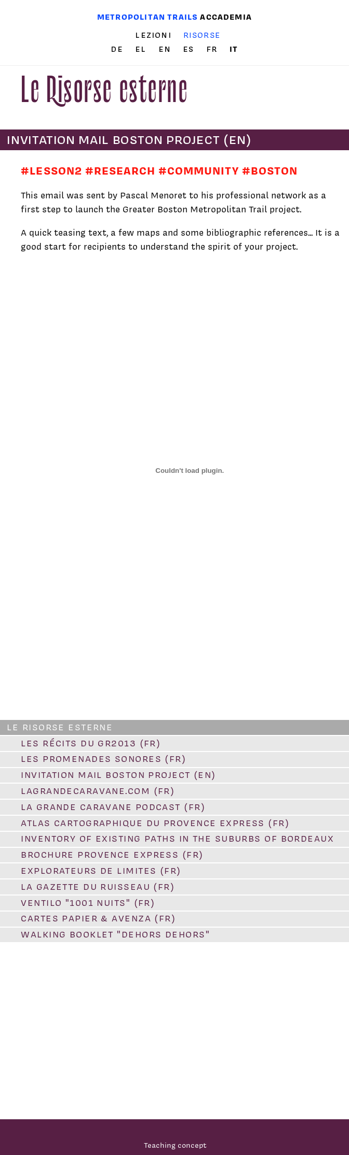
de (118, 49)
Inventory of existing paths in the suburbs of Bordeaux (177, 838)
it (234, 49)
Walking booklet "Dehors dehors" (115, 934)
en (166, 49)
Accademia (226, 16)
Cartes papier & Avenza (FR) (98, 918)
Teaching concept (175, 1145)
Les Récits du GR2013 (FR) (90, 743)
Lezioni (153, 35)
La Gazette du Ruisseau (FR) (97, 886)
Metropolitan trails (147, 16)
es (190, 49)
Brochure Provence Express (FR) (112, 854)
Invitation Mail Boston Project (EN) (118, 775)
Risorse (202, 35)
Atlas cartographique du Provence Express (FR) (155, 823)
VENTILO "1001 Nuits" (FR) (88, 902)
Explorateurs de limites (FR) (101, 870)
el (142, 49)
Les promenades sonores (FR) (103, 758)
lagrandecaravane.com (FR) (97, 791)
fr (213, 49)
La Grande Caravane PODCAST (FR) (113, 807)
